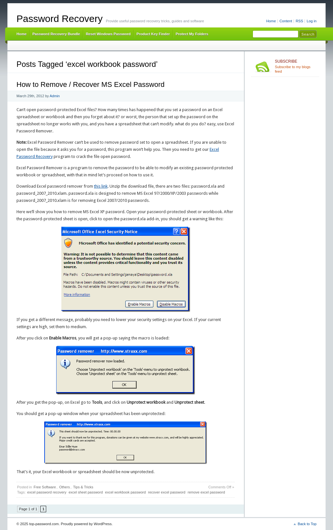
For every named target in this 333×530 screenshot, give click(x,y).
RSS (299, 21)
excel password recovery (46, 492)
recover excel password (166, 492)
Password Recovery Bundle (56, 34)
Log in (312, 21)
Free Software (45, 487)
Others (64, 487)
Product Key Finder (153, 34)
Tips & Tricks (83, 487)
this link (101, 186)
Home (271, 21)
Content (285, 21)
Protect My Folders (192, 34)
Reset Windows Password (108, 34)
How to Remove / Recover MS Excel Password (90, 84)
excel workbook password (125, 492)
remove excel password (206, 492)
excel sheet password (85, 492)
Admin (55, 96)
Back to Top (307, 524)
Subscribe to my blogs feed (296, 66)
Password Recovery (59, 18)
